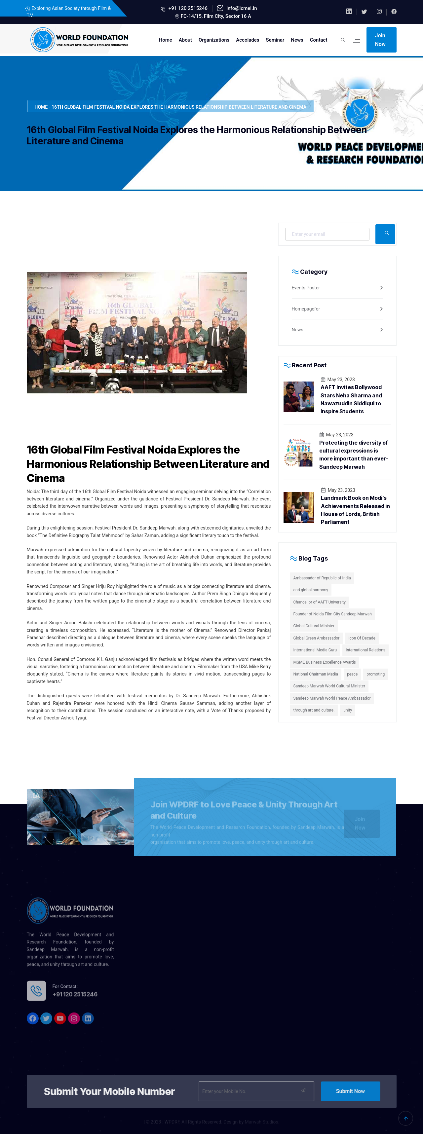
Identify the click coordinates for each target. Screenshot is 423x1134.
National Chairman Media (315, 674)
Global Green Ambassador (316, 638)
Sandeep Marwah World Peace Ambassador (332, 698)
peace (352, 674)
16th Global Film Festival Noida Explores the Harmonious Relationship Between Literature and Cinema (148, 464)
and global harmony (310, 590)
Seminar (275, 40)
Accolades (247, 40)
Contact (318, 40)
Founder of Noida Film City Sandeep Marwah (332, 614)
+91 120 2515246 (187, 8)
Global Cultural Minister (314, 626)
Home (165, 40)
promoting (375, 674)
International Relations (365, 650)
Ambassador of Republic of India (322, 578)
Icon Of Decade (361, 638)
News (297, 40)
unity (347, 710)
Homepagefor (306, 308)
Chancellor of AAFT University (319, 602)
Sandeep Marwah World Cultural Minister (329, 686)
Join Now (380, 39)
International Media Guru (315, 650)
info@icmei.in (241, 8)
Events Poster (306, 287)
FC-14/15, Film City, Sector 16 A (216, 16)
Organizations (214, 40)
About (185, 40)
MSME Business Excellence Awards (324, 662)
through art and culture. (314, 710)
